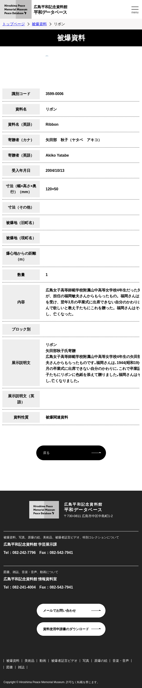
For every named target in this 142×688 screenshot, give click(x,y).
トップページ (13, 24)
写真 (86, 660)
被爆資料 (39, 24)
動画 (43, 660)
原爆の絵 (100, 660)
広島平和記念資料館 (82, 10)
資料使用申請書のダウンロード (66, 629)
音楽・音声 (121, 660)
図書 (9, 667)
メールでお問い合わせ (59, 610)
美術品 (29, 660)
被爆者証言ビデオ (64, 660)
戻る (46, 453)
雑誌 (21, 667)
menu (134, 12)
